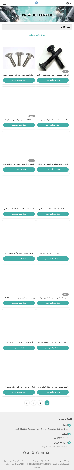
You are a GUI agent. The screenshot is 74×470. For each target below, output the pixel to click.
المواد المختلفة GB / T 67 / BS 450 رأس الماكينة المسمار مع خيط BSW (52, 209)
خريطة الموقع (49, 461)
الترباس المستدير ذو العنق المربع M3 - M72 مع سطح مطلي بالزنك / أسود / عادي (53, 75)
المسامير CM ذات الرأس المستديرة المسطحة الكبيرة (52, 164)
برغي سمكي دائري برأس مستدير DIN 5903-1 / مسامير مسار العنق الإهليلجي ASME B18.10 (19, 298)
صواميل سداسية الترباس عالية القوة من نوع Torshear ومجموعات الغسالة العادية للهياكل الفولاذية (52, 343)
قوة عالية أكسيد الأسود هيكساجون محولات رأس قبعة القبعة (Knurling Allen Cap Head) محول (53, 298)
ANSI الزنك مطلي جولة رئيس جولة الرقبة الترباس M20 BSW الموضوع (19, 120)
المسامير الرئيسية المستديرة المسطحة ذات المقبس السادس (19, 164)
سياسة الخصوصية (64, 461)
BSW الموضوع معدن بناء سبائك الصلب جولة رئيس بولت (52, 387)
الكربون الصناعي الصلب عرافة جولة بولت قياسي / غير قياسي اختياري (53, 120)
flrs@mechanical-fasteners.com (55, 447)
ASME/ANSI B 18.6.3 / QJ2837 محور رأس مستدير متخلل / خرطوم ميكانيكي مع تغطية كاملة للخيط (19, 209)
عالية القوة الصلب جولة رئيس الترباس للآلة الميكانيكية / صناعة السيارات (19, 75)
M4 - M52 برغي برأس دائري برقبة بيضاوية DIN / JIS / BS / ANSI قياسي (19, 387)
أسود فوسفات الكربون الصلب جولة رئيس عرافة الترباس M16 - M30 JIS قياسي (19, 343)
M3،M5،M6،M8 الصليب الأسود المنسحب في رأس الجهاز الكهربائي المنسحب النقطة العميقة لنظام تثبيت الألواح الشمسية (19, 253)
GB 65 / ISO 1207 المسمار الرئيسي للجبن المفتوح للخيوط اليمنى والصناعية (52, 253)
